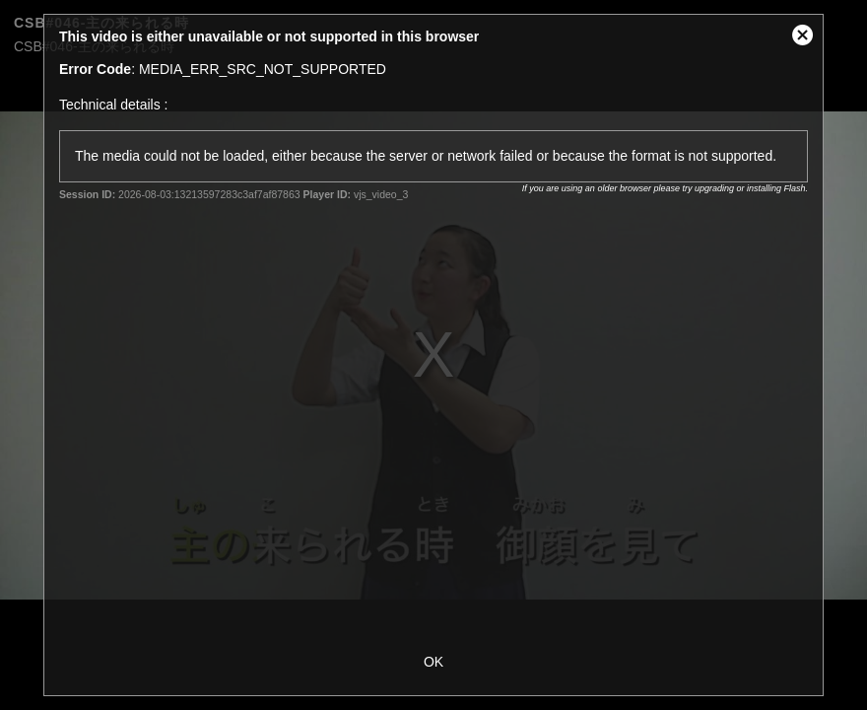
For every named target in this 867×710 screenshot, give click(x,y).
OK (433, 662)
